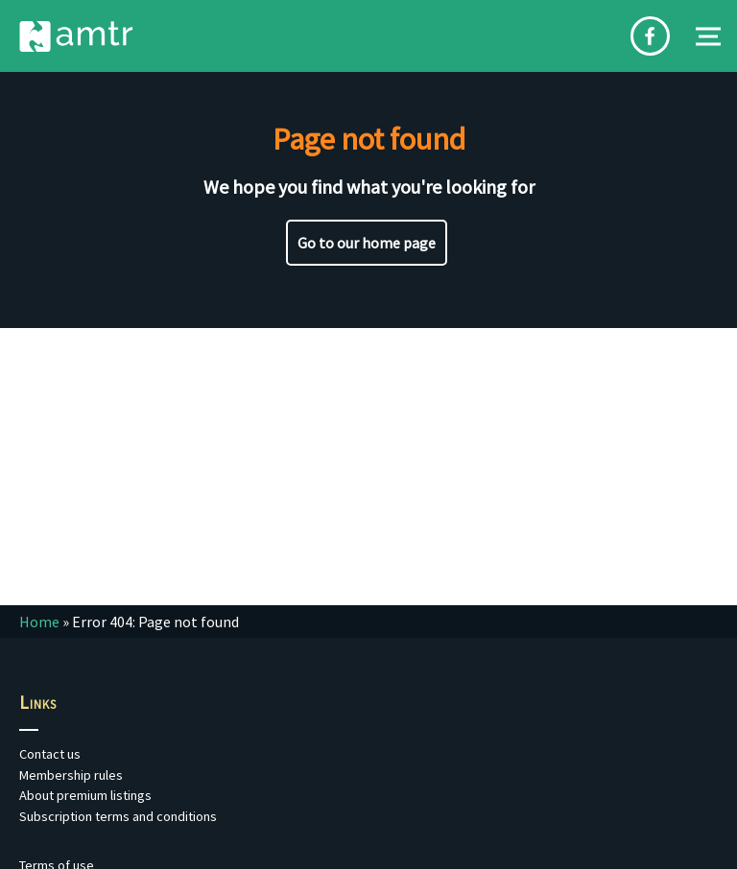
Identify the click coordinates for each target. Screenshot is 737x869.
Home (39, 621)
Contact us (50, 754)
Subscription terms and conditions (118, 816)
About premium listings (85, 795)
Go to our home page (366, 242)
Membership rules (71, 775)
